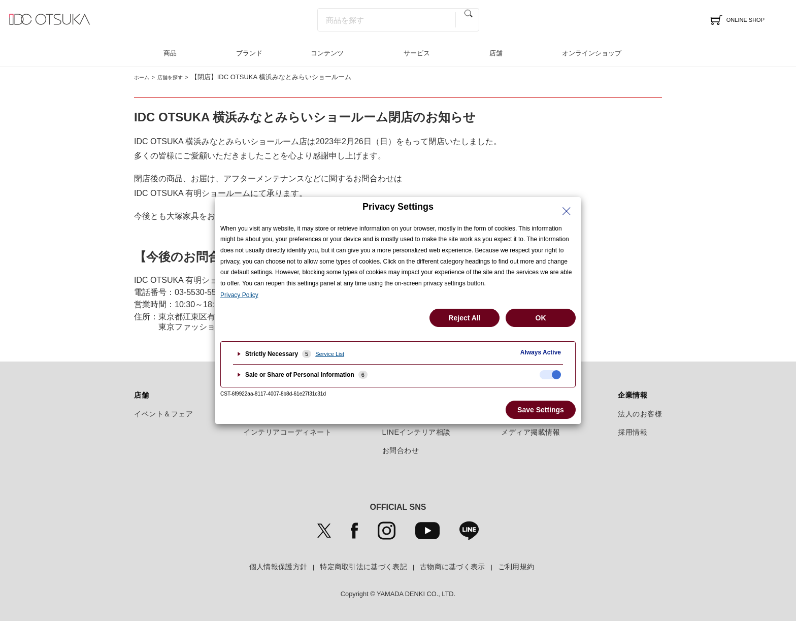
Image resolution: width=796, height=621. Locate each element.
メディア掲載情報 (530, 432)
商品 (170, 53)
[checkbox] (550, 374)
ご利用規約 (516, 567)
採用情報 (632, 432)
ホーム (144, 77)
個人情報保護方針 (278, 567)
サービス (417, 53)
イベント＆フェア (163, 414)
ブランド (249, 53)
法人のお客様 (640, 414)
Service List (329, 354)
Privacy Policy (239, 295)
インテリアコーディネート (287, 432)
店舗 (496, 53)
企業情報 (632, 395)
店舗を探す (179, 77)
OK (541, 318)
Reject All (464, 318)
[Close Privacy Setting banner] (566, 211)
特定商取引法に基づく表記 (363, 567)
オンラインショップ (591, 53)
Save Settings (540, 410)
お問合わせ (400, 450)
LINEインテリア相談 (416, 432)
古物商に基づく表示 (452, 567)
